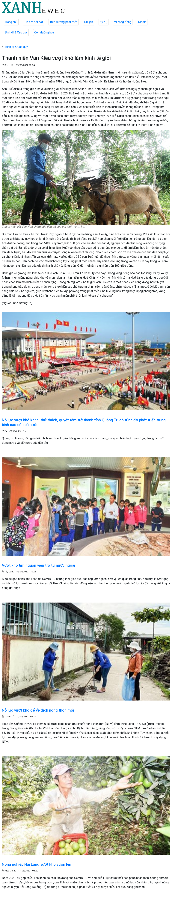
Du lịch (88, 22)
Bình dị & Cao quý (16, 32)
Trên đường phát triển (63, 22)
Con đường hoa (44, 32)
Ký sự (103, 22)
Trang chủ (11, 22)
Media (142, 22)
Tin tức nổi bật (33, 22)
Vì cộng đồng (122, 22)
